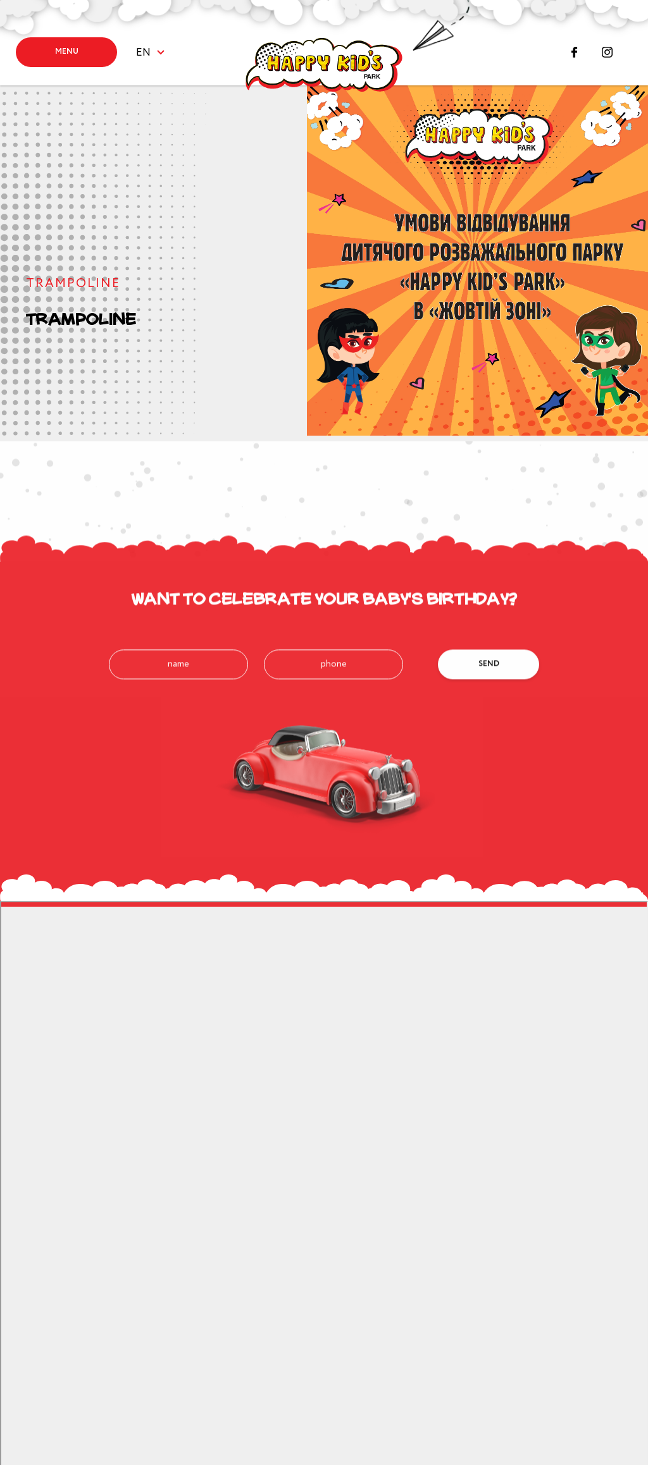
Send (488, 715)
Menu (66, 52)
